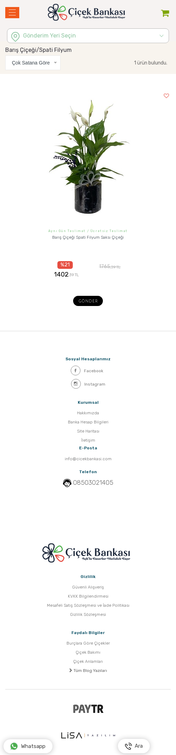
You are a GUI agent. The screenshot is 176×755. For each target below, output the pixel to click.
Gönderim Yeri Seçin (49, 35)
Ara (134, 746)
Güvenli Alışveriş (88, 587)
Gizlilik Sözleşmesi (88, 614)
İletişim (88, 440)
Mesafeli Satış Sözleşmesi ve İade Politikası (88, 605)
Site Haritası (88, 431)
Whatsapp (27, 746)
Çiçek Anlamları (88, 661)
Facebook (87, 370)
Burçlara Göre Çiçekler (88, 643)
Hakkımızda (88, 412)
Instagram (88, 384)
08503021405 (93, 483)
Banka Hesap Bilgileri (88, 422)
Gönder (88, 302)
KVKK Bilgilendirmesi (88, 596)
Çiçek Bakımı (88, 652)
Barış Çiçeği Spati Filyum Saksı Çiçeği (88, 237)
